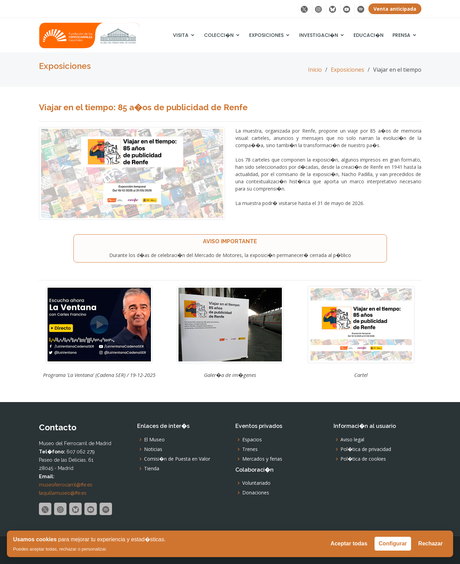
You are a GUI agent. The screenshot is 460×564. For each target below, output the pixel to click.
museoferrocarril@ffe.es (65, 485)
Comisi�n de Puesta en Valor (177, 459)
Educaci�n (369, 35)
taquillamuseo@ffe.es (62, 493)
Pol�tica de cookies (363, 459)
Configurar (393, 543)
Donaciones (255, 492)
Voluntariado (256, 483)
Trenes (250, 449)
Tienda (151, 468)
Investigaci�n (318, 35)
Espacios (252, 439)
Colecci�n (219, 35)
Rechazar (430, 543)
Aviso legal (352, 439)
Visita (180, 35)
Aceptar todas (348, 543)
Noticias (153, 449)
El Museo (154, 439)
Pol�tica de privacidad (365, 449)
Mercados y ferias (262, 459)
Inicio (315, 69)
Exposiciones (266, 35)
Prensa (401, 35)
